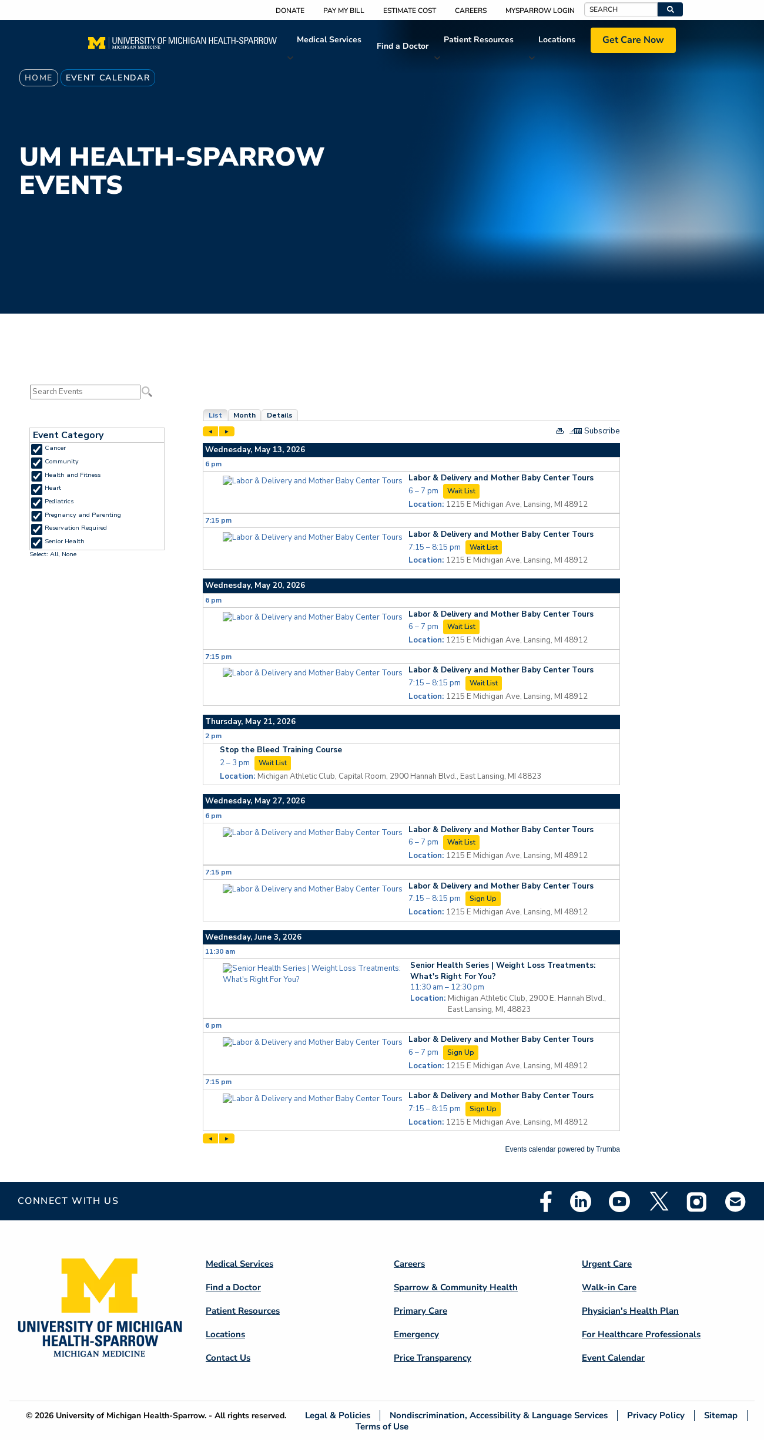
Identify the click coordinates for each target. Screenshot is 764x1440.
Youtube (619, 1201)
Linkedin (580, 1201)
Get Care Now (633, 39)
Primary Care (420, 1311)
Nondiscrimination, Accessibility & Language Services (499, 1415)
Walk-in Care (609, 1287)
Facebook (546, 1201)
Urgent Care (607, 1264)
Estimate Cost (409, 10)
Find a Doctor (402, 46)
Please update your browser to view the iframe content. (97, 392)
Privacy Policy (656, 1415)
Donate (290, 10)
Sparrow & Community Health (456, 1287)
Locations (556, 39)
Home (39, 77)
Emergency (416, 1334)
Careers (471, 10)
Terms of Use (382, 1426)
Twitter (658, 1201)
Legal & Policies (337, 1415)
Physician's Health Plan (630, 1311)
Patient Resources (479, 39)
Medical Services (329, 39)
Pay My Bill (343, 10)
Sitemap (721, 1415)
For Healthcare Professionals (641, 1334)
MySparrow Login (540, 10)
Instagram (697, 1201)
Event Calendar (613, 1358)
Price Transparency (432, 1358)
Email (735, 1201)
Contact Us (228, 1358)
